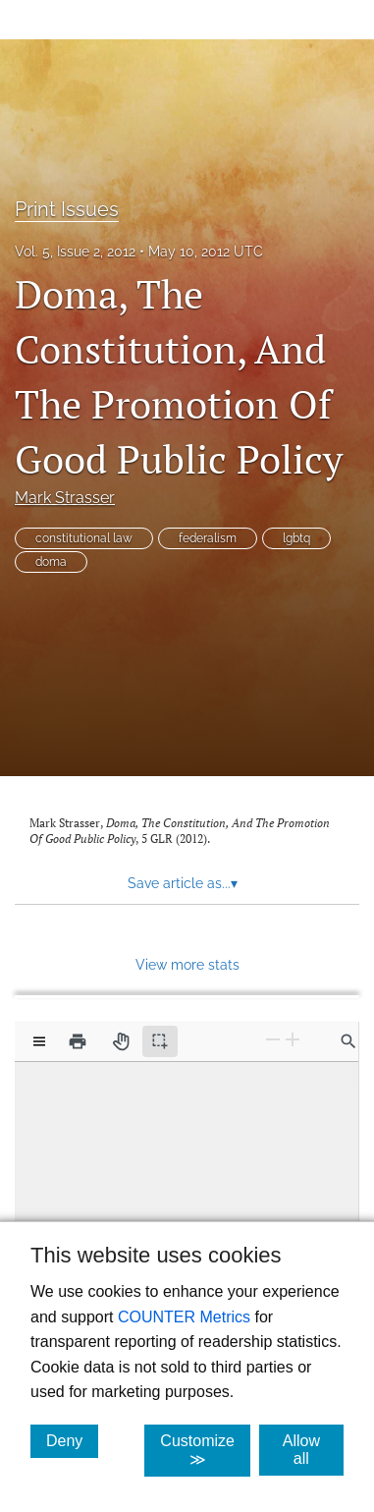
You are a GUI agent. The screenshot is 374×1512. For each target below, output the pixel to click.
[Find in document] (348, 1041)
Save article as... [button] (183, 883)
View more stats (187, 964)
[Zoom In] (292, 1040)
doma (51, 562)
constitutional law (84, 538)
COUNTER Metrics (184, 1317)
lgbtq (296, 538)
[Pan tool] (120, 1041)
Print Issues (67, 209)
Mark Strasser (65, 497)
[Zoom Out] (273, 1040)
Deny (72, 1440)
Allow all (313, 1449)
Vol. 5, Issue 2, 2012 (75, 251)
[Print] (77, 1041)
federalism (208, 538)
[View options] (39, 1041)
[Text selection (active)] (160, 1041)
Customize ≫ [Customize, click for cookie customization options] (205, 1450)
